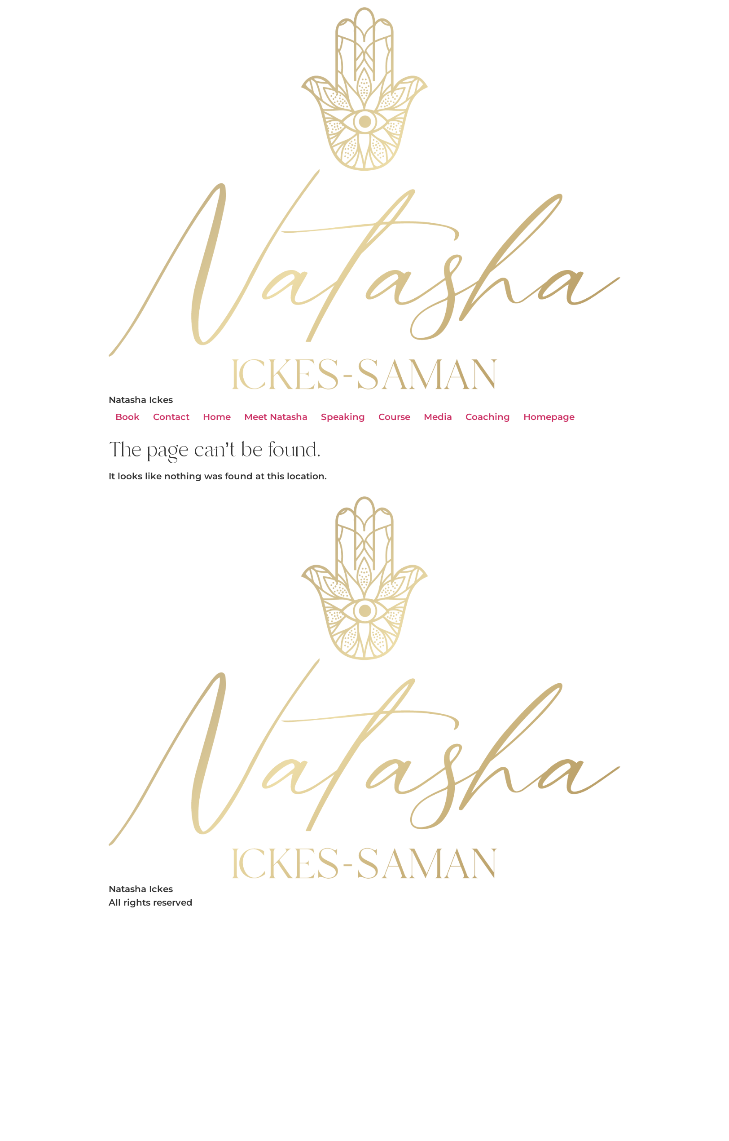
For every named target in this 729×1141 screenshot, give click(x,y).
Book (127, 416)
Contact (171, 416)
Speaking (343, 416)
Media (438, 416)
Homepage (549, 416)
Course (394, 416)
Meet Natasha (275, 416)
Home (217, 416)
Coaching (488, 416)
